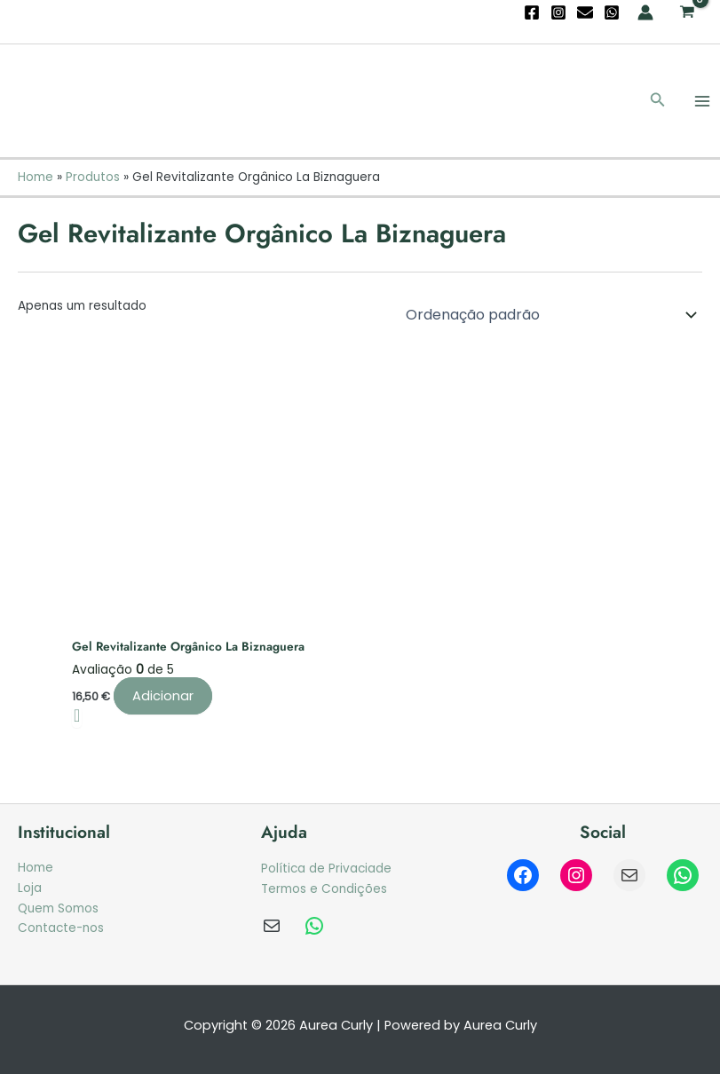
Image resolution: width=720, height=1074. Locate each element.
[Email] (585, 12)
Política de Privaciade (326, 868)
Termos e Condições (324, 889)
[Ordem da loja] (548, 314)
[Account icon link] (645, 12)
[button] (658, 101)
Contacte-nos (61, 928)
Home (35, 867)
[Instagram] (558, 12)
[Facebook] (532, 12)
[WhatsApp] (612, 12)
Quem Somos (58, 908)
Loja (30, 888)
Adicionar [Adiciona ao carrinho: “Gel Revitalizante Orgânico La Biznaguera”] (163, 696)
